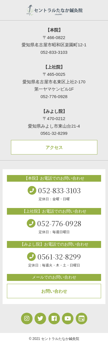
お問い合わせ (54, 291)
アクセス (54, 147)
